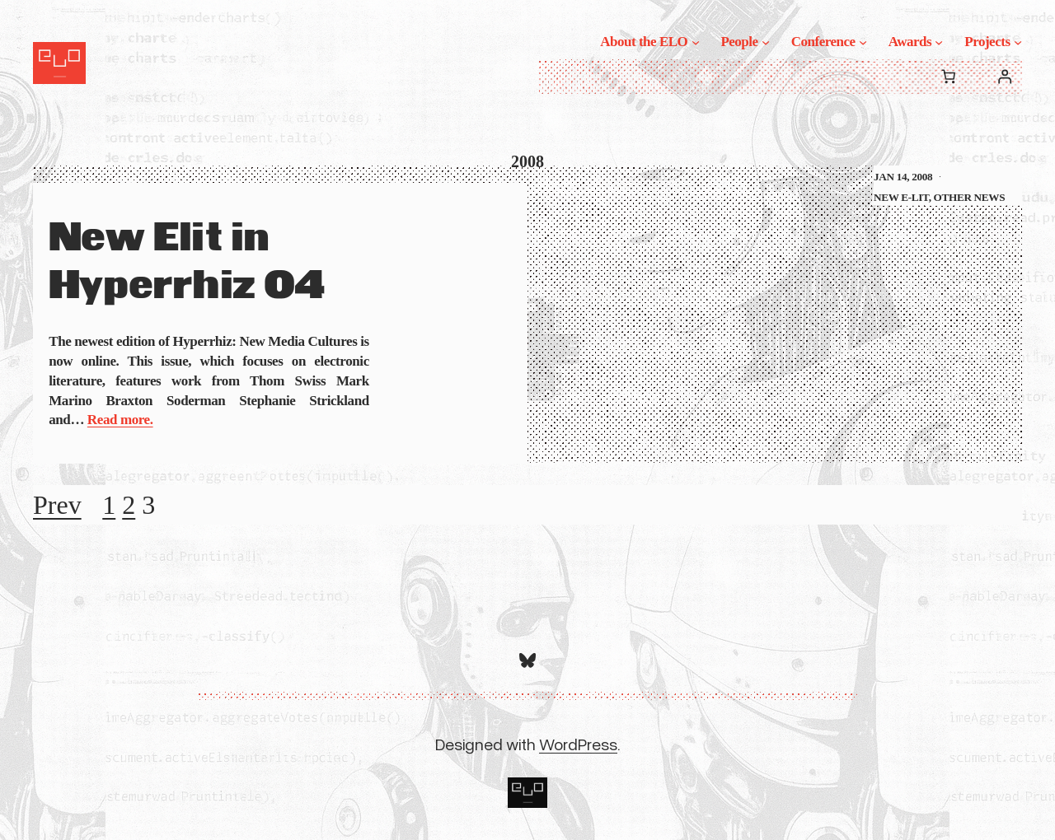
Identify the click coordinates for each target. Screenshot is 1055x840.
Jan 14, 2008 (903, 176)
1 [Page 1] (108, 505)
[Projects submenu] (1018, 42)
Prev (57, 505)
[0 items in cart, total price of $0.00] (948, 77)
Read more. (120, 419)
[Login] (1005, 77)
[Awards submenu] (939, 42)
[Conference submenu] (863, 42)
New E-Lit (901, 197)
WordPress (578, 744)
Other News (970, 197)
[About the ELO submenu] (696, 42)
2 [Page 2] (128, 505)
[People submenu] (766, 42)
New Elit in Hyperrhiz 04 (186, 263)
